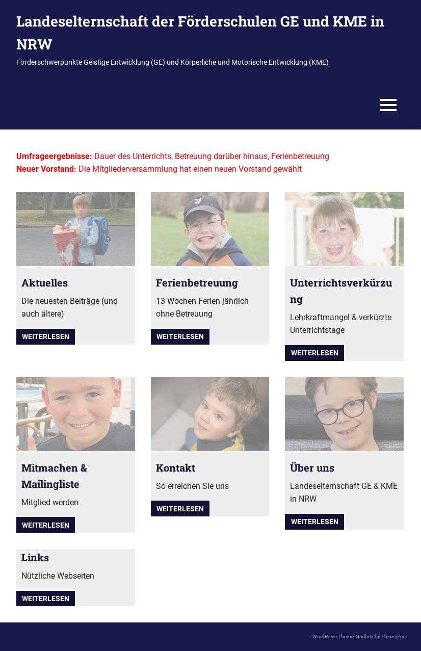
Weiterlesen (45, 336)
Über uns (312, 467)
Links (35, 557)
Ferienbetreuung (197, 282)
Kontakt (175, 467)
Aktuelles (44, 282)
